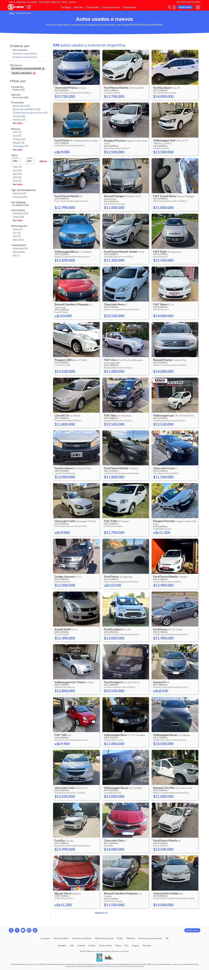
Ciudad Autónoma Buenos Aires (30, 112)
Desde (15, 158)
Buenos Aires (21, 106)
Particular (20, 197)
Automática (20, 248)
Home (12, 1)
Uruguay (135, 945)
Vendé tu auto (185, 7)
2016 (17, 181)
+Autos (72, 1)
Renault (18, 142)
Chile (71, 945)
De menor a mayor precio (25, 53)
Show (64, 1)
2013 (17, 170)
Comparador (129, 7)
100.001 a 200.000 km (23, 73)
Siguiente (102, 912)
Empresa (19, 193)
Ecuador (92, 945)
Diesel (18, 229)
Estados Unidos (105, 945)
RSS (166, 938)
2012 (17, 167)
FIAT (17, 132)
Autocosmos (33, 964)
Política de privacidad (135, 966)
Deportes (56, 1)
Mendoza (19, 119)
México (118, 945)
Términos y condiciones (82, 938)
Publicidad (130, 938)
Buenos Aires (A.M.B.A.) (26, 109)
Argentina (21, 1)
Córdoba (19, 116)
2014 (17, 174)
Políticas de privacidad (104, 938)
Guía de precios (111, 7)
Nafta (18, 240)
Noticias (78, 7)
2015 (17, 177)
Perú (126, 945)
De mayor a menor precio (25, 57)
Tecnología (44, 1)
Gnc (17, 232)
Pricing (120, 938)
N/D (17, 236)
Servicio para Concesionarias (150, 938)
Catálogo (66, 7)
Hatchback (20, 213)
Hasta (29, 158)
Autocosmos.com (71, 966)
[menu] (197, 7)
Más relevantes (20, 50)
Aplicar (43, 161)
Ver (18, 123)
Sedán (18, 217)
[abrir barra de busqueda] (169, 7)
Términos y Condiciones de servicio (110, 966)
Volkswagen (20, 146)
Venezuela (146, 945)
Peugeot (19, 139)
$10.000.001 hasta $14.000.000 (28, 68)
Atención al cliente (61, 938)
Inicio (11, 13)
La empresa (45, 938)
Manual (19, 252)
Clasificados (92, 7)
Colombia (81, 945)
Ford (17, 135)
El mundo (32, 1)
